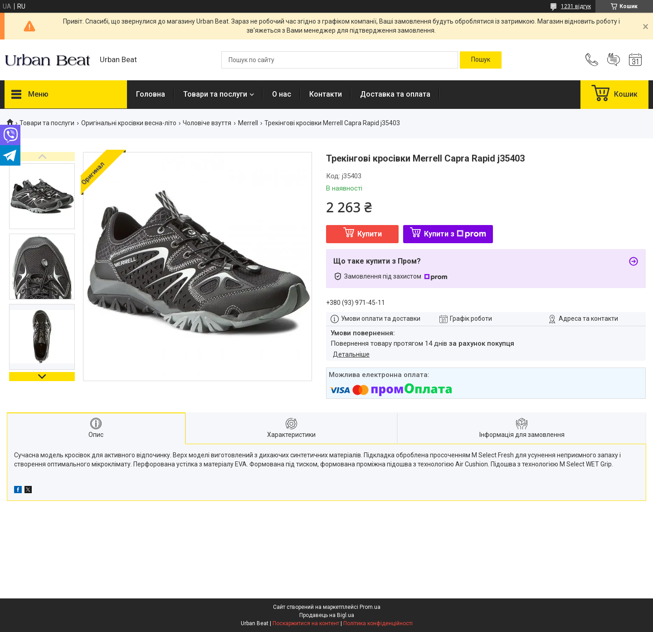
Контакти (325, 94)
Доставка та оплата (395, 94)
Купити (369, 234)
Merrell (248, 123)
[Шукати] (481, 60)
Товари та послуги (215, 94)
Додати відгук (613, 60)
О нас (281, 94)
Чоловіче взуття (207, 123)
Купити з (455, 234)
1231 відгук (576, 6)
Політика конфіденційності (378, 623)
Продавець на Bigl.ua (326, 615)
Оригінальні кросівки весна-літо (128, 123)
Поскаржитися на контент (306, 623)
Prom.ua (370, 607)
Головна (150, 94)
